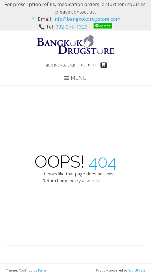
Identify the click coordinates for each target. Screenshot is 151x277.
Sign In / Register (60, 65)
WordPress (136, 270)
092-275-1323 (71, 26)
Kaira (42, 270)
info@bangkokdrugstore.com (86, 19)
